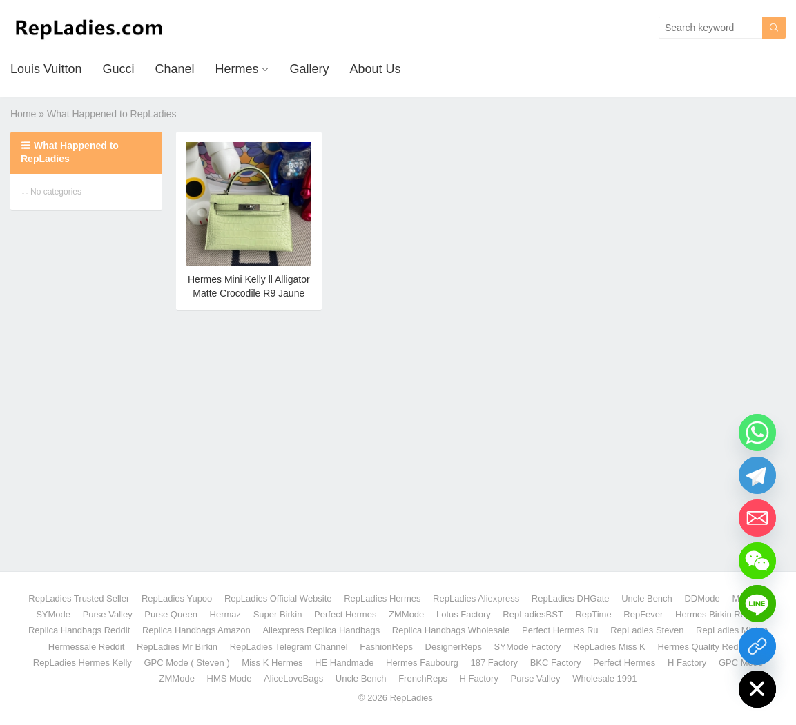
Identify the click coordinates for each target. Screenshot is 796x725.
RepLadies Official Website (278, 598)
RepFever (643, 614)
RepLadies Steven (646, 630)
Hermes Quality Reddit (702, 647)
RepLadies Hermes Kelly (82, 662)
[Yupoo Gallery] (757, 646)
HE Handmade (344, 662)
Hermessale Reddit (86, 647)
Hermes (236, 69)
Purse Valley (108, 614)
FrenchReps (422, 678)
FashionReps (386, 647)
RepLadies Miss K (609, 647)
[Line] (757, 603)
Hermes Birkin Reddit (717, 614)
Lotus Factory (463, 614)
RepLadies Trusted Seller (78, 598)
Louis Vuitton (45, 69)
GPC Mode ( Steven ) (186, 662)
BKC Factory (555, 662)
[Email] (757, 518)
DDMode (701, 598)
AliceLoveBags (293, 678)
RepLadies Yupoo (177, 598)
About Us (375, 69)
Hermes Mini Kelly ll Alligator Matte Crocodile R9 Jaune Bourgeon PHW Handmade (249, 293)
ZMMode (406, 614)
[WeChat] (757, 560)
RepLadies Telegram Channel (289, 647)
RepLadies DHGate (571, 598)
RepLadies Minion (732, 630)
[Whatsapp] (757, 432)
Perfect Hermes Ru (560, 630)
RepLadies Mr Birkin (177, 647)
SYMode (53, 614)
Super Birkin (277, 614)
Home (23, 113)
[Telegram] (757, 475)
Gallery (309, 69)
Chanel (174, 69)
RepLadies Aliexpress (476, 598)
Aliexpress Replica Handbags (321, 630)
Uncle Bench (646, 598)
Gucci (118, 69)
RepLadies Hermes (382, 598)
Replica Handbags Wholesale (451, 630)
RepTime (593, 614)
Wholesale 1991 (604, 678)
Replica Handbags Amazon (196, 630)
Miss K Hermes (272, 662)
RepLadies (411, 698)
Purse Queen (170, 614)
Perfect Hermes (345, 614)
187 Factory (494, 662)
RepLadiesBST (533, 614)
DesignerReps (453, 647)
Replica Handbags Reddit (79, 630)
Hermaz (226, 614)
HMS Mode (229, 678)
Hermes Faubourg (422, 662)
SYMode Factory (527, 647)
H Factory (687, 662)
